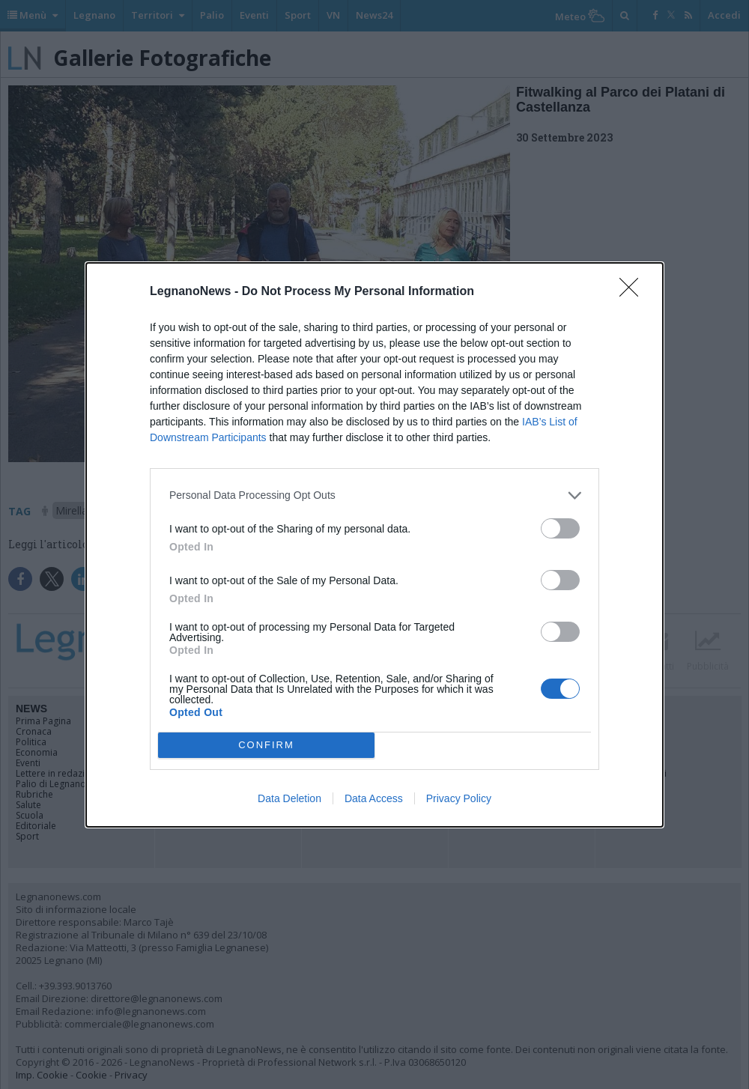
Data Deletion (289, 798)
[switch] (560, 528)
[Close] (633, 292)
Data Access (374, 798)
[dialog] (374, 545)
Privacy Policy (458, 798)
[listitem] (374, 495)
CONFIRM (266, 744)
